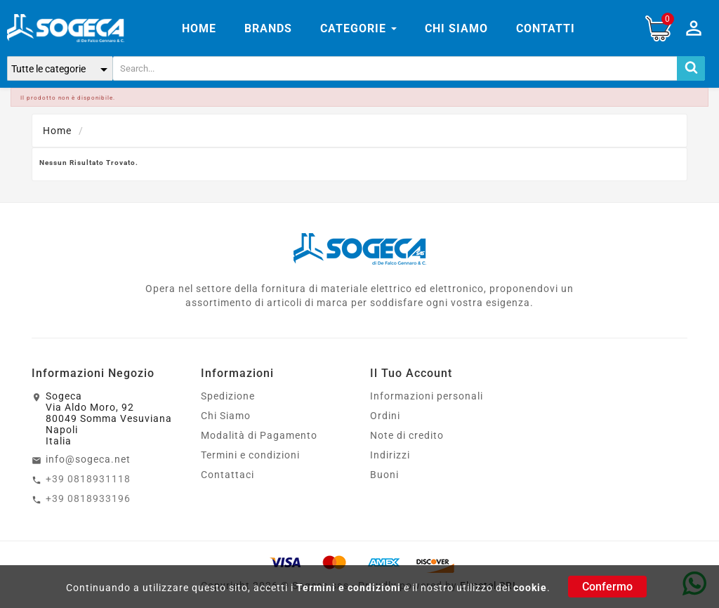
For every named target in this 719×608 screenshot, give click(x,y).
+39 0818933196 (88, 498)
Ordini (385, 415)
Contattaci (227, 474)
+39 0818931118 (88, 478)
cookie (530, 587)
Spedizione (228, 396)
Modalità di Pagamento (259, 435)
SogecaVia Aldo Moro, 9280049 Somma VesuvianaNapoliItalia (109, 418)
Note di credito (407, 435)
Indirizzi (390, 455)
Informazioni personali (426, 396)
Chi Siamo (226, 415)
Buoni (384, 474)
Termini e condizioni (348, 587)
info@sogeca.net (88, 459)
